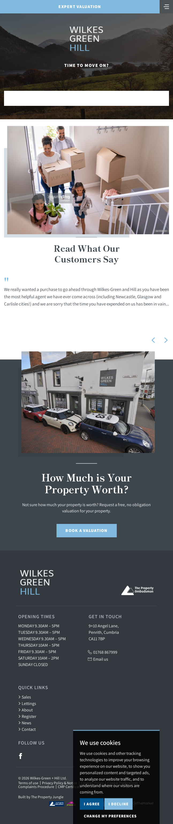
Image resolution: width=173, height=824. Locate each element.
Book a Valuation (86, 530)
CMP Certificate (70, 786)
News (24, 722)
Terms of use (28, 782)
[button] (153, 340)
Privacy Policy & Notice (59, 782)
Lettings (27, 703)
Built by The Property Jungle (40, 796)
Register (27, 716)
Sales (24, 697)
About (25, 710)
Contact (27, 729)
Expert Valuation (79, 6)
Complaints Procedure (36, 786)
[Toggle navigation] (166, 6)
